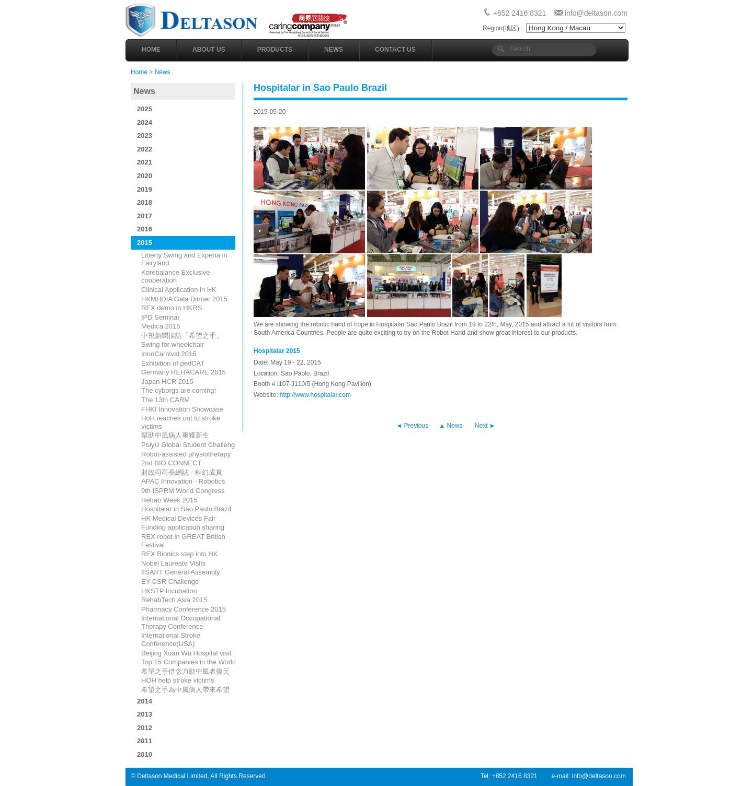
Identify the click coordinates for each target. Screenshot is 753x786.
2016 (144, 229)
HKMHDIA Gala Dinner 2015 (184, 299)
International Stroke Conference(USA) (170, 639)
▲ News (450, 425)
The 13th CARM (165, 400)
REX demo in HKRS (171, 308)
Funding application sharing (182, 527)
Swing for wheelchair (172, 344)
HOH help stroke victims (177, 680)
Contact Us (395, 49)
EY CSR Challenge (170, 581)
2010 (144, 754)
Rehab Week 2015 (169, 500)
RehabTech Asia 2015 (174, 600)
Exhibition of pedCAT (172, 363)
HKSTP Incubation (169, 591)
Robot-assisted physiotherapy (186, 454)
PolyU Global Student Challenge (189, 445)
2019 (144, 189)
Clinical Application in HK (178, 290)
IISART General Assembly (180, 572)
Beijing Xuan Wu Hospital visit (186, 653)
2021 (144, 162)
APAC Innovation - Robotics (183, 481)
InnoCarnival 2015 (169, 354)
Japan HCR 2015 (167, 381)
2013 (144, 714)
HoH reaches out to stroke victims (180, 422)
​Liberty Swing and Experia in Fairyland (184, 259)
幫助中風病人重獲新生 (175, 435)
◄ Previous (412, 425)
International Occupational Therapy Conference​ (180, 622)
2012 (144, 728)
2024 (144, 122)
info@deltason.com (596, 13)
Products (274, 49)
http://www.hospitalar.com (315, 394)
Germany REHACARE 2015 (183, 372)
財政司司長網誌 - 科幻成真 (181, 472)
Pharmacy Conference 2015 (183, 609)
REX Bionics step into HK (179, 554)
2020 (144, 176)
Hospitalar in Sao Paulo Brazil (186, 509)
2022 (144, 149)
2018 (144, 202)
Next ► (485, 425)
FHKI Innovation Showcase (182, 409)
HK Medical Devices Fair (178, 518)
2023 (144, 135)
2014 (144, 701)
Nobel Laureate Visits (173, 563)
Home (151, 49)
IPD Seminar (160, 317)
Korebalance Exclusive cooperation (175, 276)
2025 (144, 109)
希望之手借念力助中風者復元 (185, 671)
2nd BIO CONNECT (171, 463)
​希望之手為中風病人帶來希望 (185, 690)
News (333, 49)
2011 (144, 741)
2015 (144, 243)
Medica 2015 (160, 326)
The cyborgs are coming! (178, 390)
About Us (208, 49)
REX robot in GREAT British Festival (183, 541)
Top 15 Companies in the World (188, 662)
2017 (144, 216)
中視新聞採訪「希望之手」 (182, 335)
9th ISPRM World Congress (182, 491)
